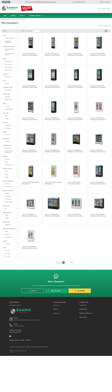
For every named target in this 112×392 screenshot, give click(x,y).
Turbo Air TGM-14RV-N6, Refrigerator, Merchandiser (52, 54)
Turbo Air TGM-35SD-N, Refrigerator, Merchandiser (98, 183)
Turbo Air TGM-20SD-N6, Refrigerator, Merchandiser (98, 86)
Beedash (45, 347)
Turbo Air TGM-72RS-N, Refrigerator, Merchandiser (75, 215)
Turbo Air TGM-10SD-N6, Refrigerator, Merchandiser (30, 86)
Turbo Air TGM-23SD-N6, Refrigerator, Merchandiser (52, 118)
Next (72, 262)
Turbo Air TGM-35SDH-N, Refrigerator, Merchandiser (30, 247)
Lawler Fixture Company (6, 19)
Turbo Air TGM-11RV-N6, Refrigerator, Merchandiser (30, 54)
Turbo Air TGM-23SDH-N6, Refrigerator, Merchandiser (75, 118)
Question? (6, 2)
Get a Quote (56, 291)
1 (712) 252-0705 (19, 326)
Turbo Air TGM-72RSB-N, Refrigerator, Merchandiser (98, 215)
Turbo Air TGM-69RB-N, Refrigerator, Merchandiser (52, 215)
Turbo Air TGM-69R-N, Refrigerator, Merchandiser (30, 215)
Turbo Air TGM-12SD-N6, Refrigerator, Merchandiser (52, 86)
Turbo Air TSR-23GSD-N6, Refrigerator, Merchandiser (52, 150)
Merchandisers (24, 19)
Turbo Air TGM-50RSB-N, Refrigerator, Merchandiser (30, 150)
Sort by (23, 30)
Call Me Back (80, 291)
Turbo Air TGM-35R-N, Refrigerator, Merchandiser (30, 118)
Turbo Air (18, 19)
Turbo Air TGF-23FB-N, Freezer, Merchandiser (31, 183)
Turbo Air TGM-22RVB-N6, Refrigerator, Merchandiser (98, 54)
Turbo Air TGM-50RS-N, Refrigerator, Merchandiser (98, 118)
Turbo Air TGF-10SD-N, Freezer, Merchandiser (74, 183)
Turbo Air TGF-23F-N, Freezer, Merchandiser (53, 183)
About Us (22, 15)
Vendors (13, 15)
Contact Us (32, 291)
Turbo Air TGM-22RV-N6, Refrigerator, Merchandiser (75, 54)
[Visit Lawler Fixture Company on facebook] (10, 336)
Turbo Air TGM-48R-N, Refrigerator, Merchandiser (98, 150)
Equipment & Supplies (35, 15)
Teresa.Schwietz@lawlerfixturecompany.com (27, 320)
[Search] (103, 8)
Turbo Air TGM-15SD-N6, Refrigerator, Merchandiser (75, 86)
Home (5, 15)
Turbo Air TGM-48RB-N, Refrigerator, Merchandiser (75, 150)
